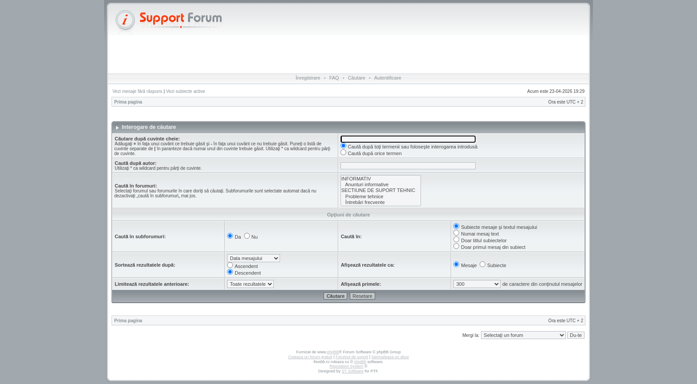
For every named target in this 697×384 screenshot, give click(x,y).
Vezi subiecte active (185, 91)
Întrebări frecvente (380, 202)
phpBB (333, 352)
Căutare (356, 77)
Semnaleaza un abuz (390, 357)
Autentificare (387, 77)
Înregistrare (308, 77)
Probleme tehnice (380, 197)
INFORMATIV (380, 179)
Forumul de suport (352, 357)
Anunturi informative (380, 185)
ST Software (353, 371)
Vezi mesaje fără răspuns (137, 91)
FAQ (334, 77)
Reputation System (346, 366)
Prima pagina (128, 102)
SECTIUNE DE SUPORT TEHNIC (380, 190)
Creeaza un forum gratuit (310, 357)
